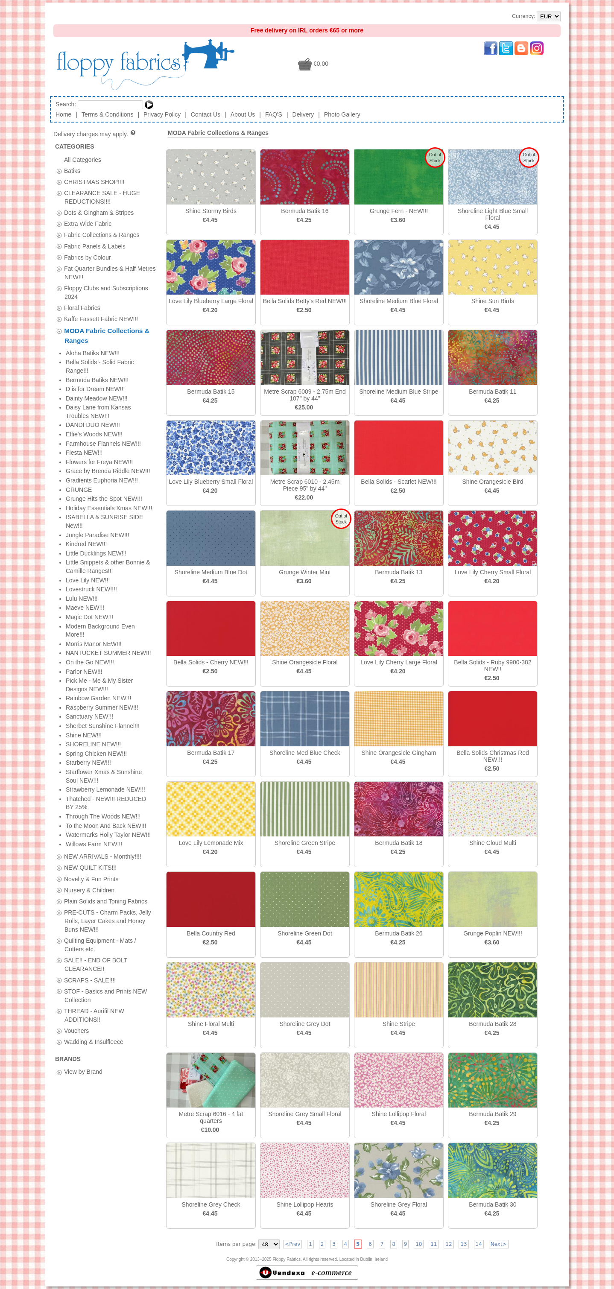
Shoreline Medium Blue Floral (399, 301)
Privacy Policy (162, 114)
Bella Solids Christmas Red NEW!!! (492, 756)
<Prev (292, 1244)
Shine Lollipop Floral (399, 1114)
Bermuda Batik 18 (398, 842)
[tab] (59, 171)
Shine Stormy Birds (211, 211)
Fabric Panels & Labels (95, 246)
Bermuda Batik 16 (304, 211)
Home (63, 114)
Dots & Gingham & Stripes (99, 212)
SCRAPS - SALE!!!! (90, 476)
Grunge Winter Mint (304, 572)
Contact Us (205, 114)
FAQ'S (273, 114)
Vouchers (76, 527)
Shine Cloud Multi (492, 842)
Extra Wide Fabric (87, 223)
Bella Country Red (211, 933)
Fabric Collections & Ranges (102, 234)
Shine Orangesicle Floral (304, 662)
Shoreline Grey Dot (304, 1023)
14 (479, 1244)
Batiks (72, 170)
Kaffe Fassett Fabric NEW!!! (101, 319)
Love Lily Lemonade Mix (211, 842)
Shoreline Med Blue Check (304, 752)
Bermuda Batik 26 (398, 933)
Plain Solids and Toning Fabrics (105, 397)
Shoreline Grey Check (211, 1204)
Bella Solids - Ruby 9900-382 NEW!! (492, 665)
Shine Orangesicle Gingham (398, 752)
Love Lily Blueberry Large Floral (211, 301)
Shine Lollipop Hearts (304, 1204)
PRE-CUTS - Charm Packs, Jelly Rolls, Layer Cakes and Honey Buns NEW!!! (107, 418)
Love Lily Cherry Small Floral (493, 572)
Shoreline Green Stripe (305, 842)
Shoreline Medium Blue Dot (211, 572)
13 (463, 1244)
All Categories (82, 159)
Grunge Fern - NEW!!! (399, 211)
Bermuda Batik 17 (210, 752)
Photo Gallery (342, 114)
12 (448, 1244)
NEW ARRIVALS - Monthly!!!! (102, 353)
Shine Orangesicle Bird (492, 481)
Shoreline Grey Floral (399, 1204)
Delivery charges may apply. (95, 134)
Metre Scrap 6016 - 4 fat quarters (211, 1117)
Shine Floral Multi (211, 1023)
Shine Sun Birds (492, 301)
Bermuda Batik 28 (492, 1023)
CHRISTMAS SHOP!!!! (94, 181)
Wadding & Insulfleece (93, 538)
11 (433, 1244)
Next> (499, 1244)
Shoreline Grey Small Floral (304, 1114)
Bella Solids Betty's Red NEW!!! (305, 301)
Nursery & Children (89, 386)
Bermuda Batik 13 (398, 572)
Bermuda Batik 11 (492, 391)
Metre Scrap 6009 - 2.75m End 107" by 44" (304, 395)
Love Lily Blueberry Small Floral (211, 481)
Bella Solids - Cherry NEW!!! (211, 662)
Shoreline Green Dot (305, 933)
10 (418, 1244)
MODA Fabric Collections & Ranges (218, 132)
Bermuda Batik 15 (210, 391)
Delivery (303, 114)
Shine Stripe (399, 1023)
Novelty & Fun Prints (91, 375)
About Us (243, 114)
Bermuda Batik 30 (492, 1204)
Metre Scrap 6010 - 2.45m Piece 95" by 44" (305, 485)
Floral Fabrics (82, 307)
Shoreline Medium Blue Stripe (398, 391)
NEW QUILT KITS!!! (90, 364)
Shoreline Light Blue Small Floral (493, 214)
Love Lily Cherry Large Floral (398, 662)
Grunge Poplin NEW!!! (492, 933)
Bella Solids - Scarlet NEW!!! (398, 481)
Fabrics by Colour (87, 257)
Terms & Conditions (107, 114)
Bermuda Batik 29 (492, 1114)
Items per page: (236, 1244)
